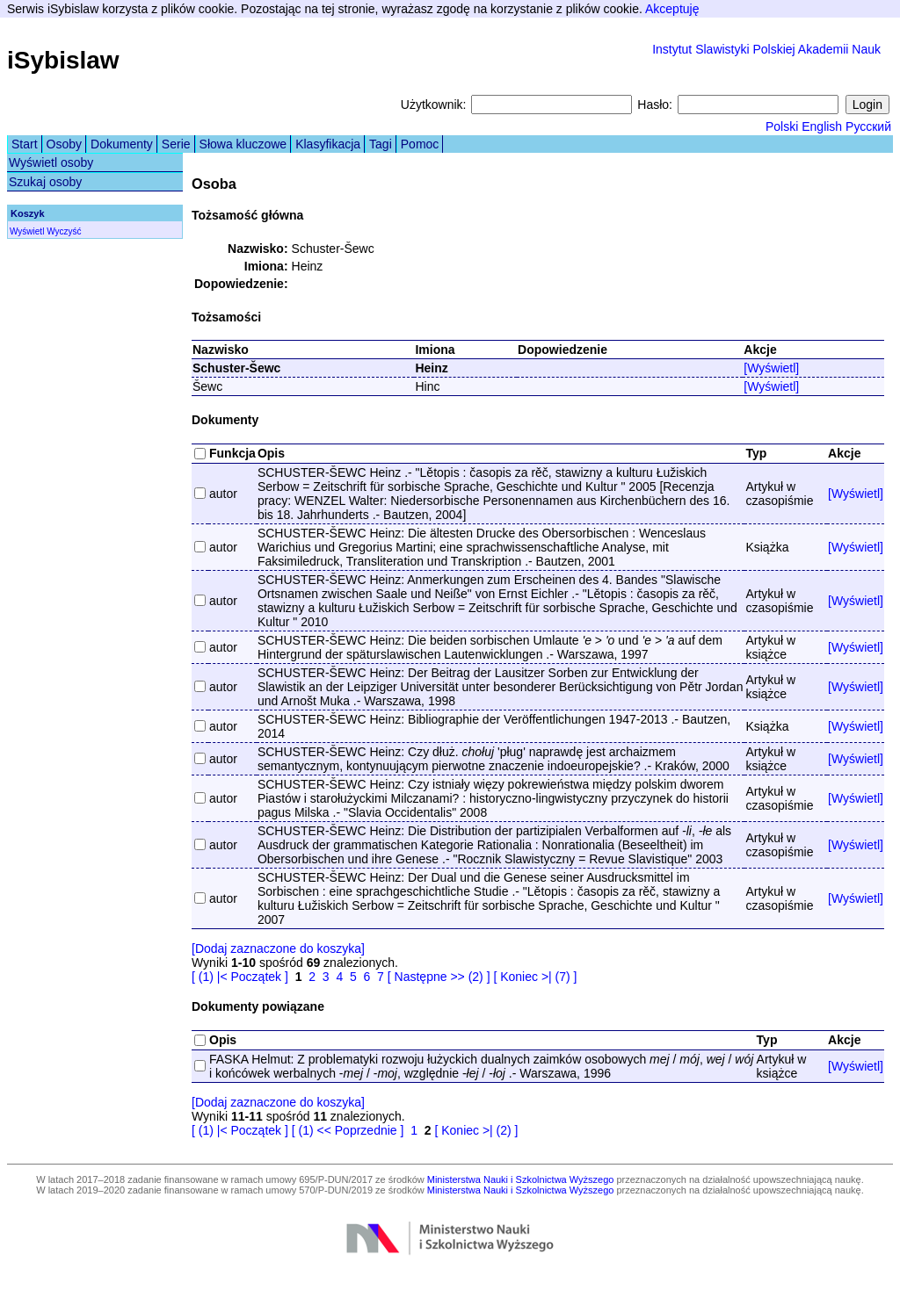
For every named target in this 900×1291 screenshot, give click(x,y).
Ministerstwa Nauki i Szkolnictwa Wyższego (520, 1179)
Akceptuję (672, 9)
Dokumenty (122, 144)
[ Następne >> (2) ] (439, 977)
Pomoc (420, 144)
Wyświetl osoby (51, 162)
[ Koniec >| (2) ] (476, 1130)
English (822, 126)
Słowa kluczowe (243, 144)
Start (24, 144)
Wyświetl (27, 231)
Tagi (380, 144)
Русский (868, 126)
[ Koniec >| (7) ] (535, 977)
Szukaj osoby (45, 182)
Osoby (64, 144)
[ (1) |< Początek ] (240, 977)
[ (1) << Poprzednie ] (348, 1130)
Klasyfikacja (327, 144)
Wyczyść (64, 231)
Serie (176, 144)
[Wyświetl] (771, 368)
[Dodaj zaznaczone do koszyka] (278, 948)
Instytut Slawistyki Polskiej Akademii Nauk (766, 49)
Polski (782, 126)
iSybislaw (63, 60)
